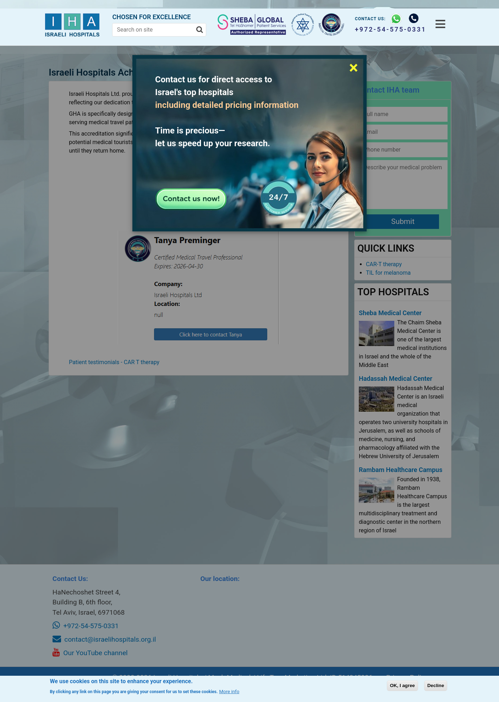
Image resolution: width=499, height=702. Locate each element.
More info (229, 691)
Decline (435, 685)
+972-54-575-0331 (388, 29)
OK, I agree (402, 685)
